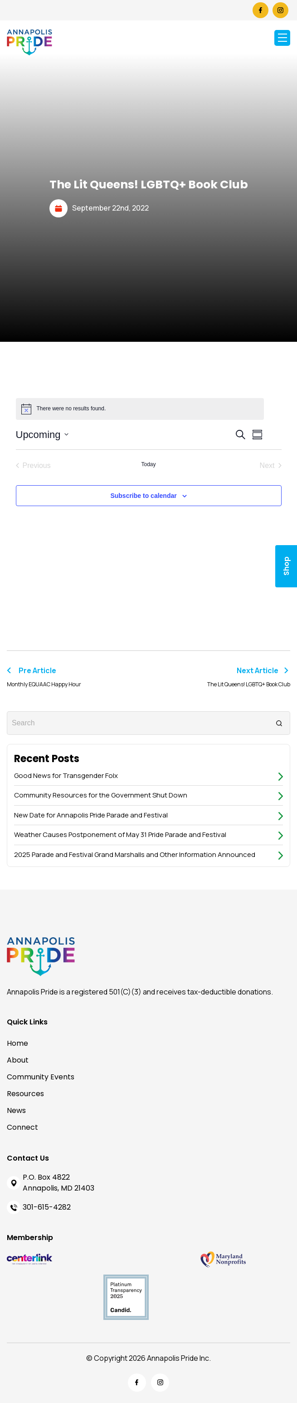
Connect (22, 1127)
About (18, 1060)
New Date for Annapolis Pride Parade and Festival (91, 815)
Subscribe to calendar (143, 495)
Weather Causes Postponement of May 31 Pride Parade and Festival (120, 834)
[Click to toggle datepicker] (42, 434)
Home (17, 1043)
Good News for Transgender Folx (66, 775)
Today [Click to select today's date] (148, 464)
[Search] (279, 723)
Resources (25, 1093)
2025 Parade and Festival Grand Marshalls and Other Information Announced (134, 854)
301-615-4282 (47, 1207)
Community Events (40, 1077)
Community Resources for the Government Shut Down (100, 795)
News (16, 1110)
